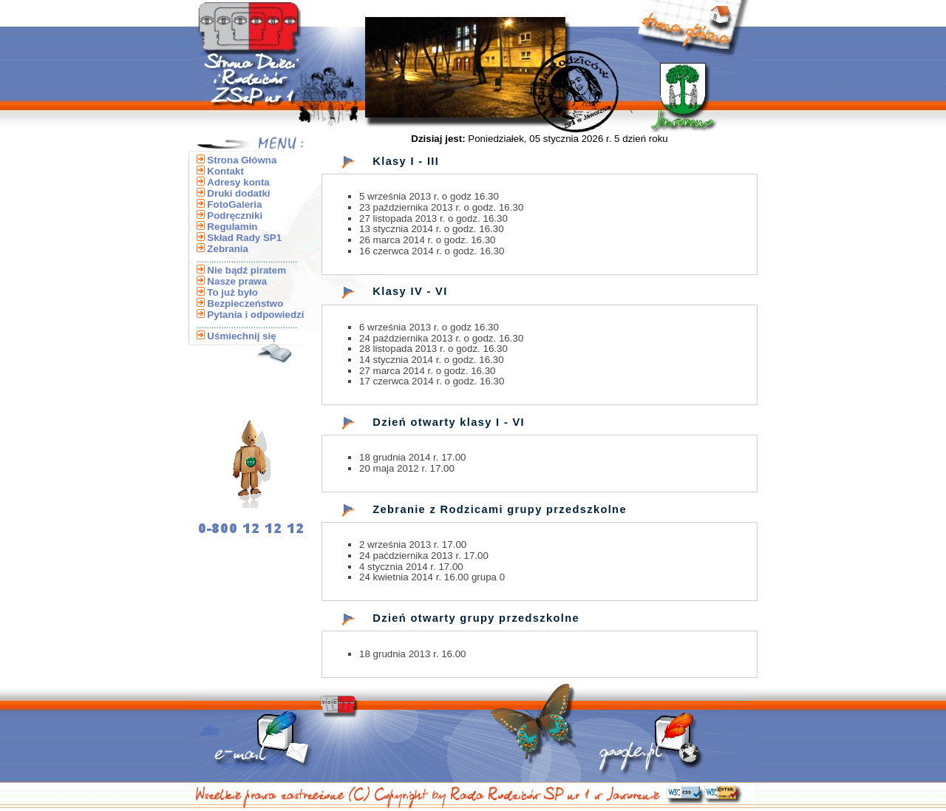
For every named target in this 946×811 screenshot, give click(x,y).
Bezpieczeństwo (245, 303)
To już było (232, 292)
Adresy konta (238, 182)
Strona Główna (241, 160)
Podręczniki (234, 215)
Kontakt (225, 171)
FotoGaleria (234, 204)
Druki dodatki (238, 193)
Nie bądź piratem (246, 270)
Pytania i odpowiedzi (255, 314)
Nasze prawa (237, 281)
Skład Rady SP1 (244, 237)
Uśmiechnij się (241, 336)
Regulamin (232, 226)
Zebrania (227, 248)
